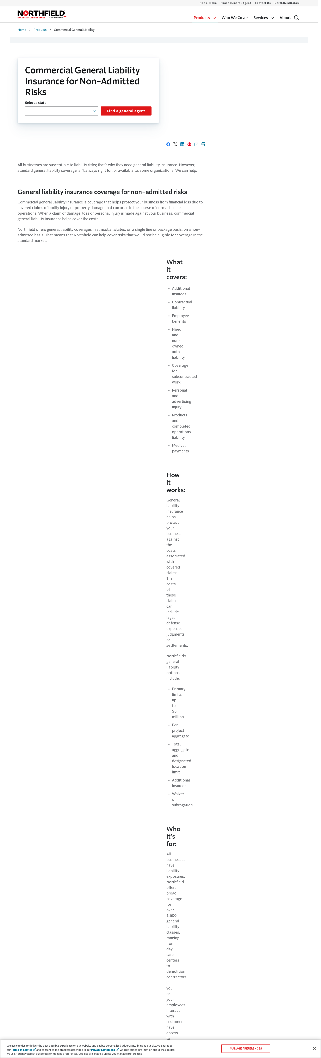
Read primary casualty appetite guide (262, 550)
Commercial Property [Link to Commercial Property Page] (31, 952)
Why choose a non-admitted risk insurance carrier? (135, 648)
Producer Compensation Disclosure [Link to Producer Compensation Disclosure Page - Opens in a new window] (243, 975)
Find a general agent (126, 111)
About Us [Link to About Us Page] (105, 944)
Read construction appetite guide (113, 550)
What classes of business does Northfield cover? (132, 675)
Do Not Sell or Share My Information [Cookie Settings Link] (241, 959)
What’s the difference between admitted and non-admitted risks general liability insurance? (150, 619)
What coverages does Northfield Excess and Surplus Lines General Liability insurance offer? (152, 704)
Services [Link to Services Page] (23, 1000)
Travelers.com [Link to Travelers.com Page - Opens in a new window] (110, 951)
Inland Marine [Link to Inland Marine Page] (26, 968)
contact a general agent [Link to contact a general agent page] (90, 486)
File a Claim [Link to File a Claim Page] (164, 944)
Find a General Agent (236, 3)
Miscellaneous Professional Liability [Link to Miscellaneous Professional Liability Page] (40, 984)
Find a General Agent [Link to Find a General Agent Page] (170, 952)
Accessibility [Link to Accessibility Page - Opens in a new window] (229, 967)
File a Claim (208, 3)
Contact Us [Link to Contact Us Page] (164, 959)
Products (40, 29)
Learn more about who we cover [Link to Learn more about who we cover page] (238, 322)
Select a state (35, 102)
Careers (104, 959)
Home (22, 29)
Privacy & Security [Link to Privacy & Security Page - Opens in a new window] (232, 951)
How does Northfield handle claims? (118, 733)
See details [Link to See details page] (158, 845)
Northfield (287, 3)
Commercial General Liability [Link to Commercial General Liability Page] (36, 944)
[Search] (296, 17)
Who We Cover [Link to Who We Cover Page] (27, 992)
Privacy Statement (103, 1049)
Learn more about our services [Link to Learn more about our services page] (62, 845)
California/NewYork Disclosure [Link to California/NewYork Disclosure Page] (238, 984)
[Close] (314, 1048)
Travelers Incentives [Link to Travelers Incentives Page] (30, 1008)
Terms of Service (21, 1049)
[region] (160, 1049)
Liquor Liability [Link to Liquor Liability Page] (27, 976)
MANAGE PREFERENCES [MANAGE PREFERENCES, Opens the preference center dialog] (246, 1048)
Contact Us (263, 3)
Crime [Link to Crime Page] (21, 959)
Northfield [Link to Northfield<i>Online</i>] (167, 968)
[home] (42, 14)
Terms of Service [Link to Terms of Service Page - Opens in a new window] (231, 943)
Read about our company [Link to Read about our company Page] (256, 845)
